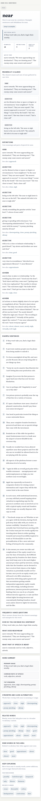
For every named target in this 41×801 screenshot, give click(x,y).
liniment (21, 781)
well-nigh (12, 329)
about (11, 326)
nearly (27, 326)
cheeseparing (14, 232)
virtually (5, 329)
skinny (4, 235)
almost (16, 326)
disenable (14, 789)
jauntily (6, 777)
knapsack (29, 777)
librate (12, 781)
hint (29, 793)
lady (5, 781)
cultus (23, 789)
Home (3, 7)
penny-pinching (30, 232)
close (11, 187)
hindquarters (8, 793)
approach (12, 161)
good (15, 252)
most (22, 326)
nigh (15, 187)
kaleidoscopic (17, 777)
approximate (14, 267)
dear (10, 252)
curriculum (20, 793)
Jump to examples (9, 26)
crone (6, 789)
